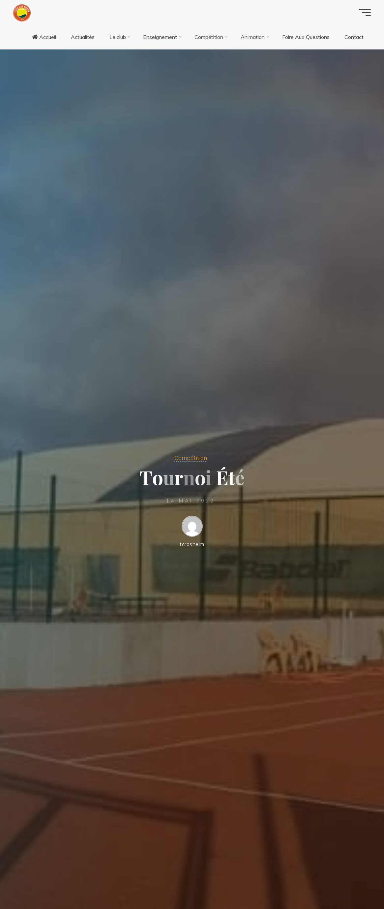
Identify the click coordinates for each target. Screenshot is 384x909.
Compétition (190, 457)
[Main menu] (365, 12)
